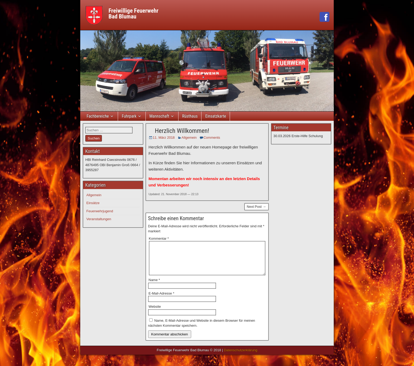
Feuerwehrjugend (99, 211)
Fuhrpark (129, 116)
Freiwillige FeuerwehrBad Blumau (133, 13)
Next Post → (256, 207)
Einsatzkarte (215, 116)
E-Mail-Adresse (162, 300)
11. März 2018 (164, 137)
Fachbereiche (98, 116)
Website (155, 313)
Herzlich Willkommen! (182, 130)
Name (154, 286)
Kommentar (159, 238)
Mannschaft (159, 116)
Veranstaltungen (98, 219)
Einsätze (93, 203)
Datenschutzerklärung (240, 356)
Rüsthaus (190, 116)
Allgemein (189, 137)
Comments (212, 137)
